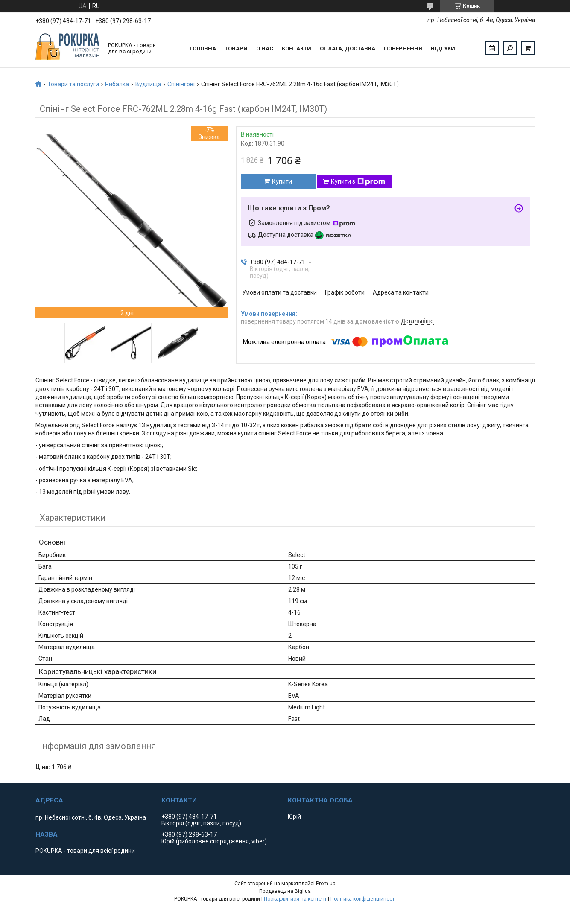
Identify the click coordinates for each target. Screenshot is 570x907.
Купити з (358, 182)
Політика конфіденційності (363, 899)
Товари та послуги (73, 84)
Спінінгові (181, 84)
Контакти (296, 48)
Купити (282, 181)
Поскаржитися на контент (295, 899)
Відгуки (443, 48)
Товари (236, 48)
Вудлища (148, 84)
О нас (264, 48)
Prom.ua (326, 884)
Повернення (403, 48)
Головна (203, 48)
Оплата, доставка (347, 48)
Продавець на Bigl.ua (285, 891)
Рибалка (117, 84)
